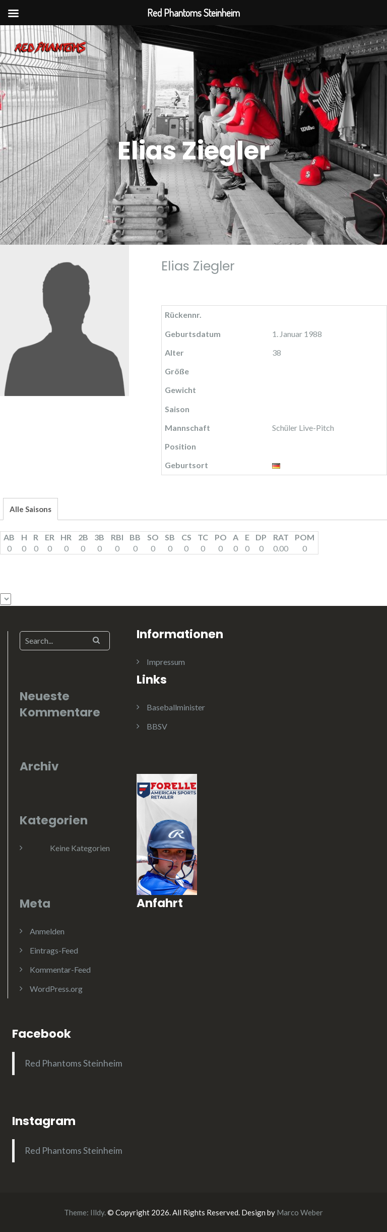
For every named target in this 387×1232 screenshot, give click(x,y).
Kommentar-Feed (60, 969)
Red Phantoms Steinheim (73, 1063)
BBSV (157, 726)
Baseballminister (176, 707)
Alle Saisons (30, 509)
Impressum (166, 661)
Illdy (97, 1212)
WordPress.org (56, 988)
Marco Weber (300, 1212)
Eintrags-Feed (54, 950)
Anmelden (47, 931)
